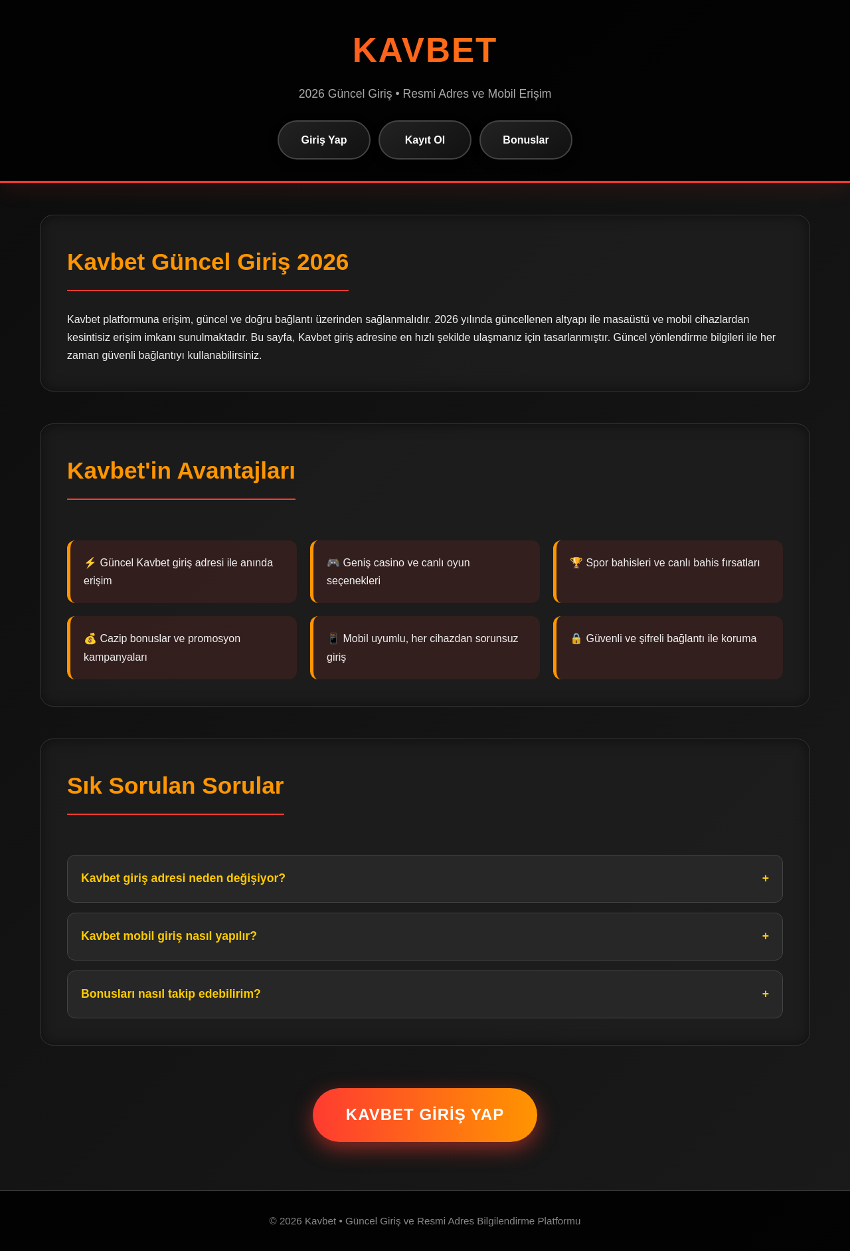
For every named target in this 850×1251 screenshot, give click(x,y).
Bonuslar (526, 140)
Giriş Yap (324, 140)
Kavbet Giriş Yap (425, 1114)
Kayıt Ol (425, 140)
